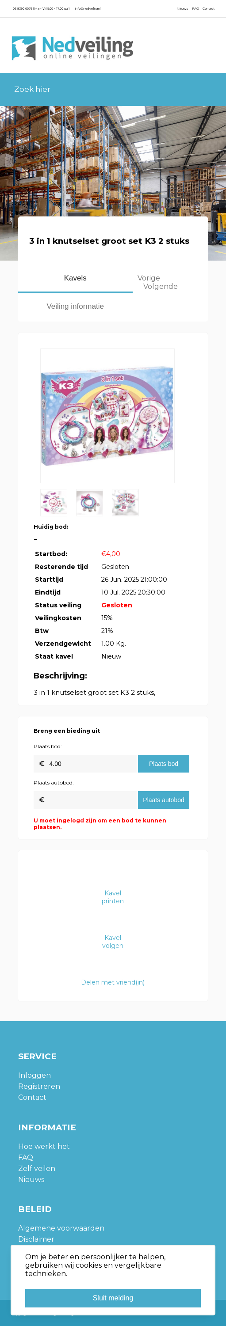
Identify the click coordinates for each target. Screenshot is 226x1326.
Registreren (39, 1086)
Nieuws (182, 9)
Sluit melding (113, 1298)
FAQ (195, 9)
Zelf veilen (36, 1168)
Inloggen (34, 1075)
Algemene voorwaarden (61, 1228)
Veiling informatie (74, 306)
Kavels (75, 278)
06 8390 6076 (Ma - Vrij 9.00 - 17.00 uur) (41, 9)
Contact (209, 9)
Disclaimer (36, 1239)
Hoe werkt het (44, 1146)
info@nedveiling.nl (87, 9)
